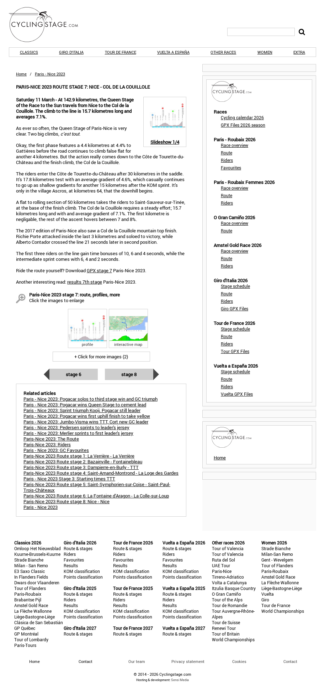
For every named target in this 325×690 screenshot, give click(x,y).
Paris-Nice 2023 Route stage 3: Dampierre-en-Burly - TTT (81, 467)
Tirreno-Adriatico (228, 577)
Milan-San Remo (277, 554)
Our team (136, 661)
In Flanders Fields (31, 577)
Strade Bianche (28, 560)
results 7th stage (84, 282)
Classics (29, 52)
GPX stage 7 (99, 270)
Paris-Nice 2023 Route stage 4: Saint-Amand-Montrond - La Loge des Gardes (101, 473)
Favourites (231, 167)
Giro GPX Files (234, 308)
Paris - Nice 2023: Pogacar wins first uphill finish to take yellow (86, 416)
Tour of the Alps (227, 599)
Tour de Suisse (226, 622)
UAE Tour (221, 565)
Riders (227, 160)
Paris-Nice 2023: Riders (47, 444)
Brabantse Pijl (27, 599)
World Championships (233, 639)
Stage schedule (235, 286)
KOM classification (82, 571)
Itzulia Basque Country (234, 588)
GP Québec (24, 628)
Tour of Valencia (228, 548)
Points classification (83, 577)
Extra (299, 52)
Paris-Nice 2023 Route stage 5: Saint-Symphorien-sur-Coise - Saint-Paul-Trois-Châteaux (96, 487)
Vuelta (267, 594)
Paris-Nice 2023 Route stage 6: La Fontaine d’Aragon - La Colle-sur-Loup (96, 496)
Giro (265, 599)
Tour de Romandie (229, 605)
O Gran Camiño (226, 594)
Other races (223, 52)
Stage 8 (129, 374)
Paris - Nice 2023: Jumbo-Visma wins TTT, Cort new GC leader (85, 421)
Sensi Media (180, 680)
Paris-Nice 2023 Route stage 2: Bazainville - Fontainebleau (82, 461)
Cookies (239, 661)
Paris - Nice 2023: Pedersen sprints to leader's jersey (76, 427)
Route (226, 153)
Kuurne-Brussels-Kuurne (37, 554)
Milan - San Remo (31, 565)
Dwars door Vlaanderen (36, 582)
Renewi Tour (224, 628)
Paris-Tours (25, 645)
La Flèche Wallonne (33, 611)
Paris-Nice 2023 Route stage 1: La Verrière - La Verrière (78, 456)
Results (71, 565)
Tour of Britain (226, 634)
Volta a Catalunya (229, 582)
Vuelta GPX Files (237, 394)
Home (21, 74)
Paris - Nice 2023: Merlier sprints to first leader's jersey (78, 433)
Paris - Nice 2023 (40, 507)
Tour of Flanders (30, 588)
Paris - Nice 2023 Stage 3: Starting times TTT (69, 478)
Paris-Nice (221, 571)
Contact (290, 661)
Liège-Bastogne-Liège (34, 617)
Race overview (234, 145)
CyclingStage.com (48, 24)
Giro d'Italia (71, 52)
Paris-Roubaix (27, 594)
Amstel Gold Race (31, 605)
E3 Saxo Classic (29, 571)
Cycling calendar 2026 (242, 117)
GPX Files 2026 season (243, 125)
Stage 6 (73, 374)
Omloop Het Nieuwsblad (37, 548)
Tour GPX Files (235, 351)
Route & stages (78, 548)
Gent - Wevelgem (277, 560)
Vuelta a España (173, 52)
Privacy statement (187, 661)
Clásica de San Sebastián (38, 622)
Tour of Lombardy (31, 639)
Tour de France (120, 52)
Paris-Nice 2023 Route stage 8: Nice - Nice (66, 501)
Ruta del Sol (223, 560)
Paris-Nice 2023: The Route (51, 439)
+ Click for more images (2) (101, 356)
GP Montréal (26, 634)
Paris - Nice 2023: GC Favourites (56, 450)
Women (264, 52)
